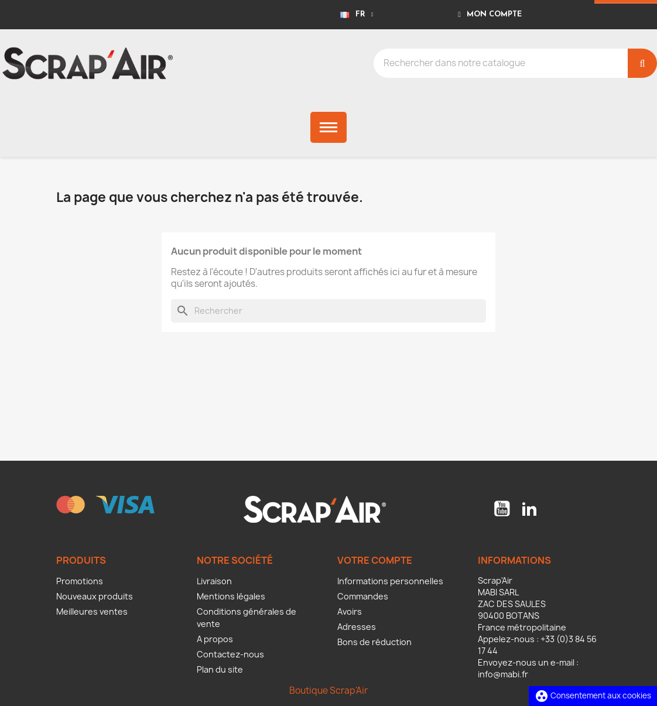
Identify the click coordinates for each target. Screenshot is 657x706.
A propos (215, 639)
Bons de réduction (374, 641)
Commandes (362, 596)
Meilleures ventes (92, 611)
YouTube (502, 508)
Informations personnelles (390, 581)
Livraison (214, 581)
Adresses (356, 626)
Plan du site (220, 669)
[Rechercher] (328, 311)
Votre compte (374, 560)
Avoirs (349, 611)
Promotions (79, 581)
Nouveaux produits (94, 596)
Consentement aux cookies (593, 695)
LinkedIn (529, 508)
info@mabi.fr (503, 674)
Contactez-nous (230, 654)
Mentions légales (231, 596)
